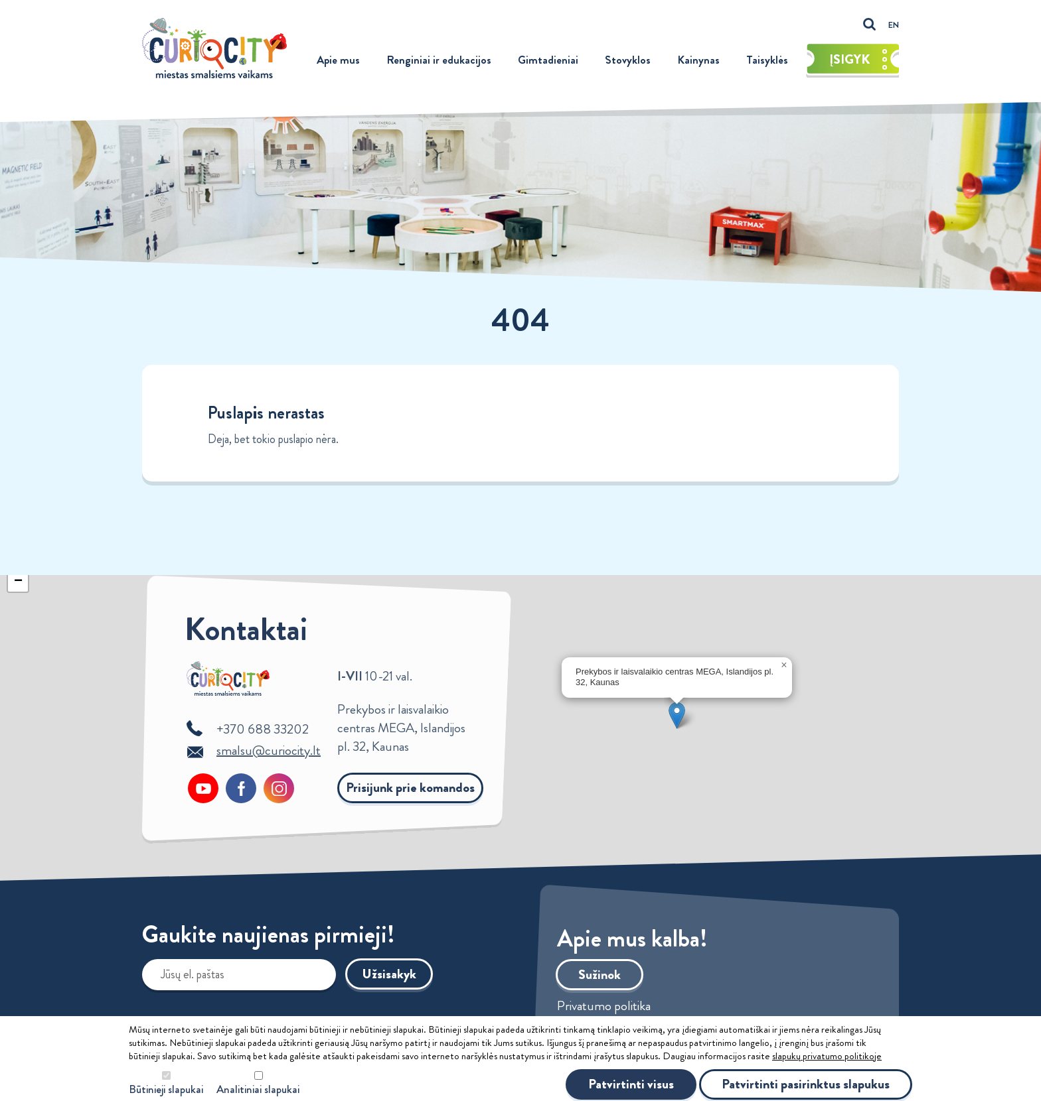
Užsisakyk (389, 974)
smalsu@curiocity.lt (268, 750)
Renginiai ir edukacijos (438, 60)
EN (893, 25)
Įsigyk (858, 59)
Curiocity (214, 48)
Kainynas (698, 60)
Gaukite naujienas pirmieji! (268, 937)
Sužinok (599, 974)
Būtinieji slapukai (166, 1089)
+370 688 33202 (262, 729)
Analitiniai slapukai (257, 1089)
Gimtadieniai (548, 60)
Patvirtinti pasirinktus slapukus (806, 1084)
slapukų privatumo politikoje (827, 1056)
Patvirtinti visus (631, 1084)
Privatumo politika (604, 1006)
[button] (677, 715)
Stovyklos (628, 60)
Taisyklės (767, 60)
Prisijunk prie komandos (410, 787)
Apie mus (338, 60)
